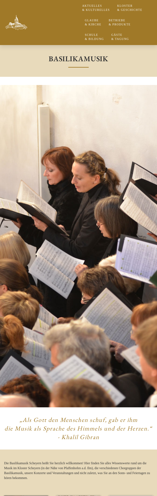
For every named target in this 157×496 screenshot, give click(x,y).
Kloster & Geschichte (130, 7)
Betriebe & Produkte (121, 22)
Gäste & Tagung (121, 37)
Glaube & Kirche (94, 22)
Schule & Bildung (95, 37)
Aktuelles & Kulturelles (97, 7)
